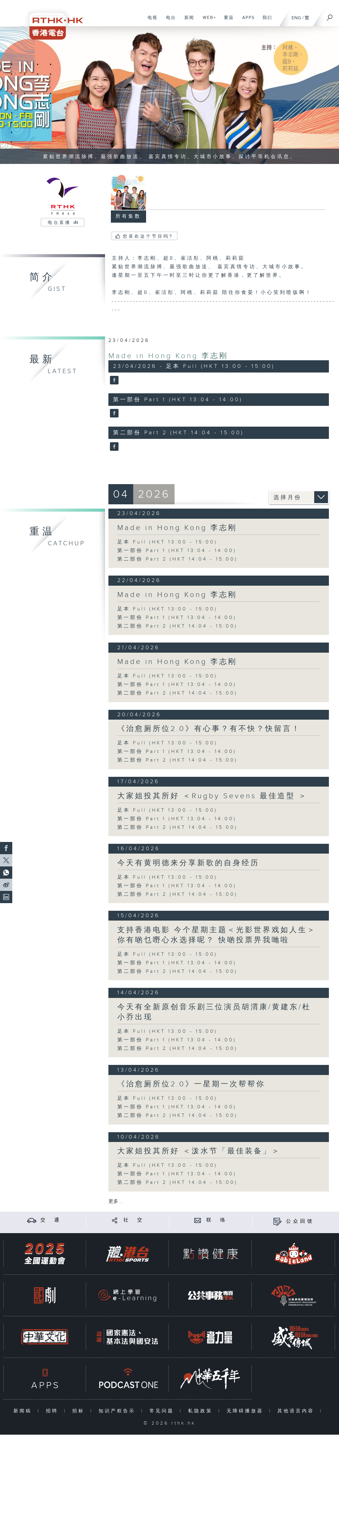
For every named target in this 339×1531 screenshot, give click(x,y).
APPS (246, 20)
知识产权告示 (118, 1411)
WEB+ (207, 20)
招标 (79, 1411)
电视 (150, 20)
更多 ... (115, 1201)
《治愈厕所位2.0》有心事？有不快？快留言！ (209, 729)
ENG (296, 17)
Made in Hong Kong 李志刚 (168, 356)
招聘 (53, 1411)
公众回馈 (300, 1221)
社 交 (133, 1220)
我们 (265, 20)
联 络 (216, 1220)
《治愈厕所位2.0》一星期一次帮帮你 (191, 1084)
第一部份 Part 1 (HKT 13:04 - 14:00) (176, 551)
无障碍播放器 (246, 1411)
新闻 (187, 20)
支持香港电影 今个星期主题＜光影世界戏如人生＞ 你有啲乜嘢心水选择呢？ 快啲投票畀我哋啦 (216, 935)
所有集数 (128, 216)
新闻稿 (24, 1411)
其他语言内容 (297, 1411)
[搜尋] (329, 15)
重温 (226, 20)
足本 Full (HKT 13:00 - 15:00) (167, 542)
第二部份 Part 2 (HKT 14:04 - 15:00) (177, 559)
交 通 (50, 1220)
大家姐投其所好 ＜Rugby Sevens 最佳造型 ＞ (212, 796)
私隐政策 (201, 1411)
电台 (168, 20)
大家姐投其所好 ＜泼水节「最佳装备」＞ (199, 1151)
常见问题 (163, 1411)
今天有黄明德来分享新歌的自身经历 (188, 863)
